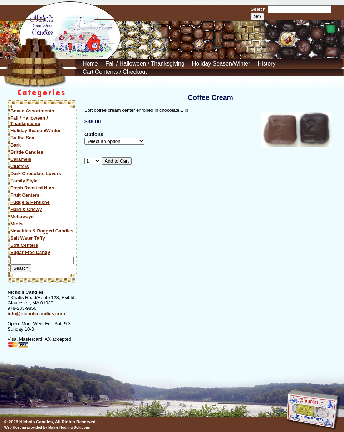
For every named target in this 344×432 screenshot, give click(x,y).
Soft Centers (24, 245)
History (267, 64)
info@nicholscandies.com (36, 313)
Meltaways (22, 216)
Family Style (24, 180)
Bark (15, 145)
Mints (16, 223)
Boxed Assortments (32, 111)
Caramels (20, 159)
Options (93, 134)
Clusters (19, 166)
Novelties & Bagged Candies (41, 231)
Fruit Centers (24, 195)
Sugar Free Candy (30, 252)
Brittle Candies (26, 152)
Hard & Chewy (26, 209)
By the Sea (22, 137)
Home (90, 64)
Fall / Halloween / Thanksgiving (145, 64)
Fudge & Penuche (30, 202)
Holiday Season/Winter (221, 64)
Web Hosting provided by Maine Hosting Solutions (47, 427)
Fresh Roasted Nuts (32, 188)
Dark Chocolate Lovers (35, 173)
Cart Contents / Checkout (115, 72)
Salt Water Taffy (27, 238)
